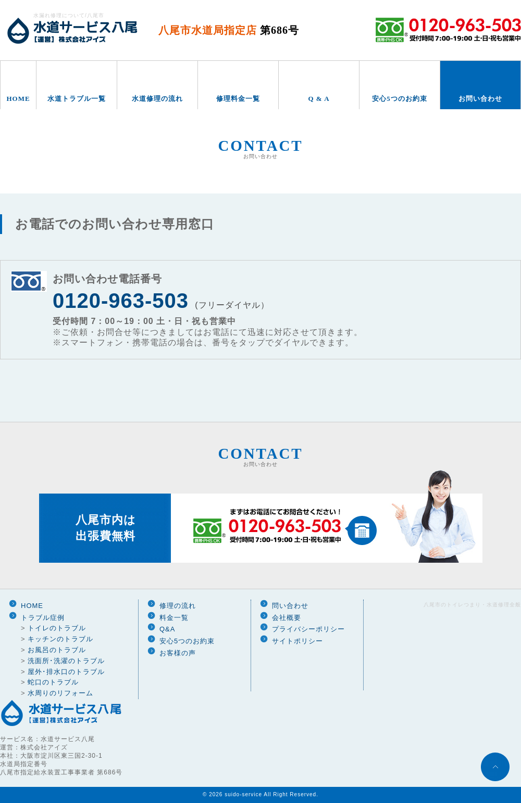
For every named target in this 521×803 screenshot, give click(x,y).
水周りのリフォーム (60, 693)
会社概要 (286, 617)
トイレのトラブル (57, 628)
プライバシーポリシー (308, 629)
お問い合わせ (480, 98)
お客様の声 (177, 653)
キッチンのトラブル (60, 639)
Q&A (167, 629)
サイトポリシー (297, 641)
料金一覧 (174, 617)
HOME (18, 98)
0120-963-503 (121, 300)
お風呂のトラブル (57, 650)
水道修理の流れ (157, 98)
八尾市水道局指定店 (228, 30)
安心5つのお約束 (399, 98)
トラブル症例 (43, 617)
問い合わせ (290, 606)
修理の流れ (177, 606)
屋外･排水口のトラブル (66, 672)
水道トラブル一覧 (76, 98)
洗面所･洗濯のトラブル (66, 661)
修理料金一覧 (238, 98)
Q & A (318, 98)
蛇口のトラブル (53, 682)
